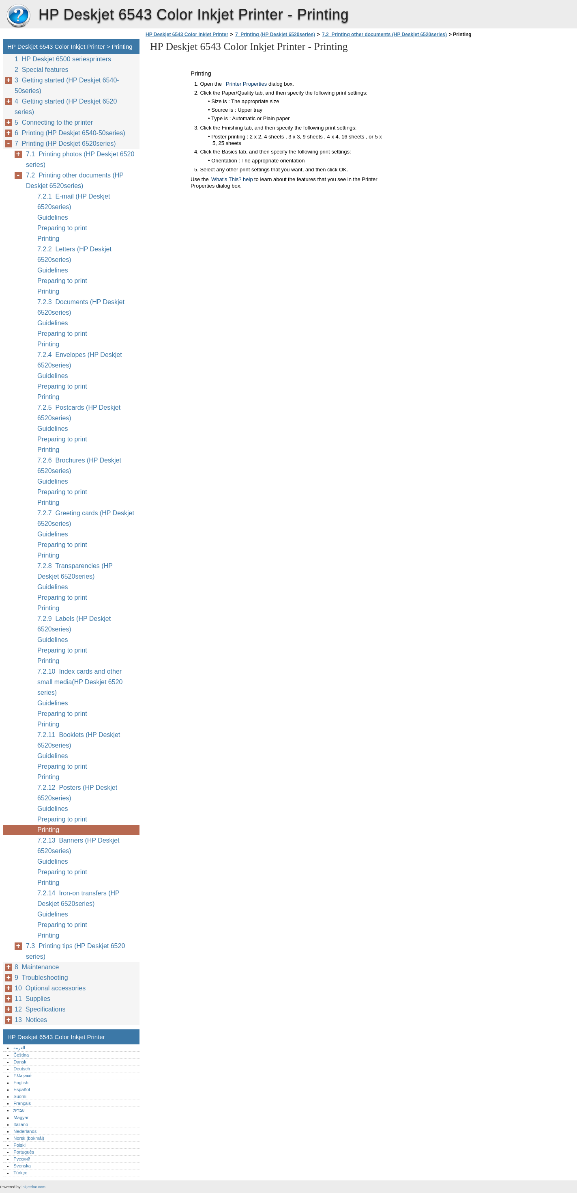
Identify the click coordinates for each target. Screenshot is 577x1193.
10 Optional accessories (50, 988)
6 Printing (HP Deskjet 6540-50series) (70, 133)
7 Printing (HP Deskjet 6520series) (275, 34)
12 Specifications (40, 1009)
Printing (48, 238)
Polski (19, 1145)
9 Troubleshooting (41, 977)
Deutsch (21, 1068)
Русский (21, 1158)
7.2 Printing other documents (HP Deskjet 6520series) (384, 34)
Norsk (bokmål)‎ (28, 1138)
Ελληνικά (22, 1075)
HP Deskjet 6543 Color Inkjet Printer (18, 16)
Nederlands (24, 1131)
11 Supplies (32, 998)
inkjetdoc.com (33, 1186)
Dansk (19, 1061)
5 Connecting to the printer (54, 122)
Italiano (20, 1124)
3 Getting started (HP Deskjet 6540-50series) (67, 85)
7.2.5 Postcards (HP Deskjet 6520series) (78, 412)
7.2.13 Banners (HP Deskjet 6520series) (78, 845)
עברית (19, 1110)
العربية (19, 1047)
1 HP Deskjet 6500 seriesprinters (63, 59)
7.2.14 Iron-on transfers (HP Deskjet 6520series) (78, 898)
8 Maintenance (37, 967)
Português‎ (23, 1152)
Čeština (21, 1055)
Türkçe (20, 1172)
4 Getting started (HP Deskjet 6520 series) (66, 106)
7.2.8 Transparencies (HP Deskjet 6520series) (75, 571)
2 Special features (42, 69)
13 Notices (31, 1019)
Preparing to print (62, 228)
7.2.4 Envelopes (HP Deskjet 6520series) (79, 360)
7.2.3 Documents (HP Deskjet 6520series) (80, 307)
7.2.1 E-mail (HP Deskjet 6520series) (73, 201)
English (20, 1082)
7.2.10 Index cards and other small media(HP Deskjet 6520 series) (79, 682)
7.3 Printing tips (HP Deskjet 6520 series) (75, 951)
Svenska (22, 1165)
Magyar (20, 1117)
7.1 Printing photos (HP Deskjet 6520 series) (80, 159)
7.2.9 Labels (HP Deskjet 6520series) (74, 624)
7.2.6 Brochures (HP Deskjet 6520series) (79, 465)
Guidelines (52, 217)
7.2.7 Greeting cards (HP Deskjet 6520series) (85, 518)
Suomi (19, 1096)
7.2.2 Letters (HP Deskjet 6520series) (74, 254)
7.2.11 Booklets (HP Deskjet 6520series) (78, 740)
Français (22, 1103)
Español (21, 1089)
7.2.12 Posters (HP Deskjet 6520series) (77, 793)
